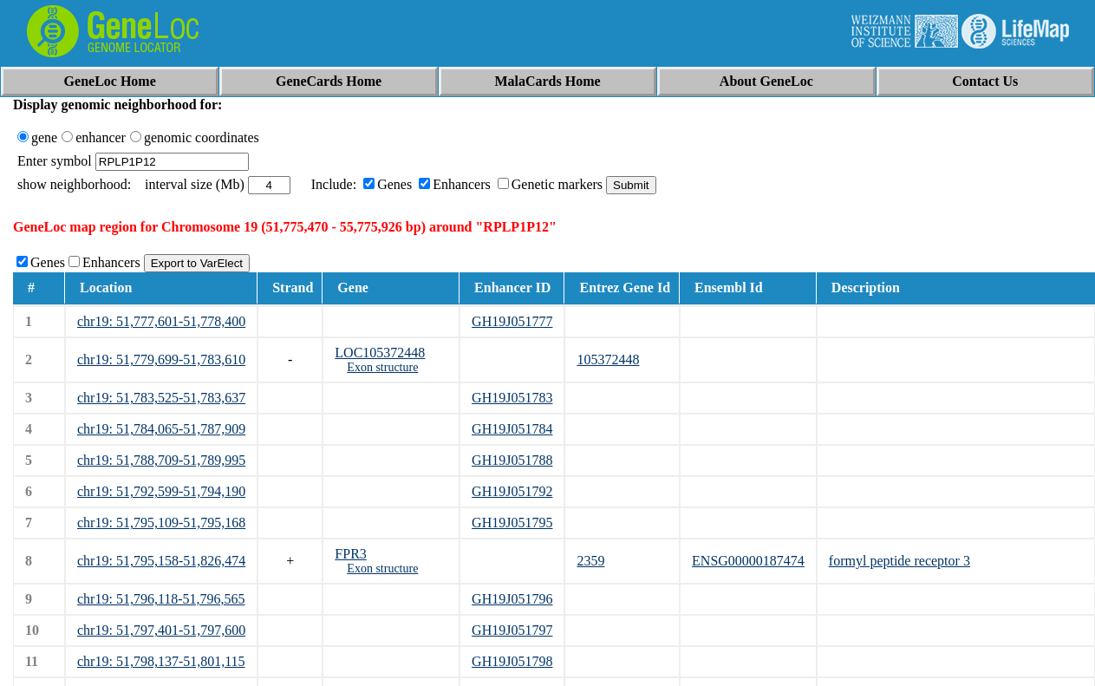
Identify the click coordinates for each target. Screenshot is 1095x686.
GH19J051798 (512, 661)
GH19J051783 (512, 397)
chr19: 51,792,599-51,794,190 (161, 491)
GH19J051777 (512, 321)
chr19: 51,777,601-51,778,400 (161, 321)
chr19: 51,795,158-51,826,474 (161, 560)
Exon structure (382, 367)
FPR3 (350, 553)
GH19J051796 (512, 598)
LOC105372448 (380, 352)
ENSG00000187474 (748, 560)
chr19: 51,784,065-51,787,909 (161, 428)
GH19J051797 (512, 630)
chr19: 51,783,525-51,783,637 (161, 397)
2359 (590, 560)
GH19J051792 (512, 491)
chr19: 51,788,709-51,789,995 (161, 460)
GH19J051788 (512, 460)
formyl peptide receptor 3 (899, 560)
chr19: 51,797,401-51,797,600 (161, 630)
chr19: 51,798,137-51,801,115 (161, 661)
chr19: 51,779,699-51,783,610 (161, 359)
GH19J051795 (512, 522)
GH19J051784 (512, 428)
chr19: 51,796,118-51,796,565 (161, 598)
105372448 (608, 359)
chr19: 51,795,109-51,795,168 (161, 522)
